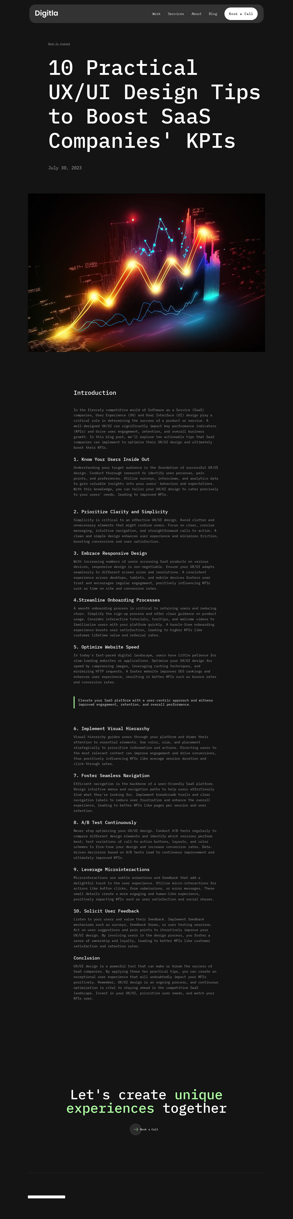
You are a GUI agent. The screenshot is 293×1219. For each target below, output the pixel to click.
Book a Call (241, 14)
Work (156, 14)
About (197, 14)
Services (176, 14)
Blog (213, 14)
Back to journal (59, 43)
